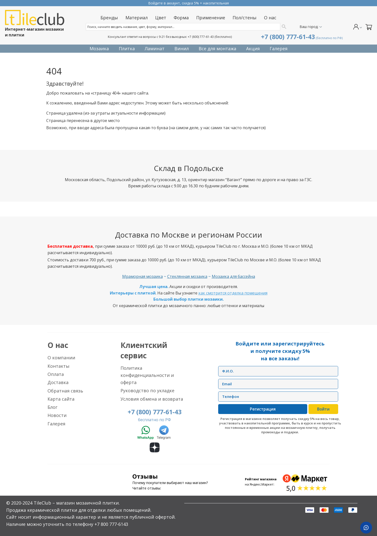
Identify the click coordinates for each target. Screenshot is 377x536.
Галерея (56, 424)
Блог (52, 407)
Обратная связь (65, 391)
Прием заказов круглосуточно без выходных (188, 3)
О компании (61, 358)
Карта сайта (60, 399)
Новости (57, 415)
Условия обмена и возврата (151, 399)
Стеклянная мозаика (187, 276)
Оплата (55, 374)
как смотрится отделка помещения (232, 293)
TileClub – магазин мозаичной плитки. (77, 503)
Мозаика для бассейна (233, 276)
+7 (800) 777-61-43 (201, 37)
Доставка (58, 382)
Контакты (58, 366)
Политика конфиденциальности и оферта (147, 375)
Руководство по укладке (147, 390)
